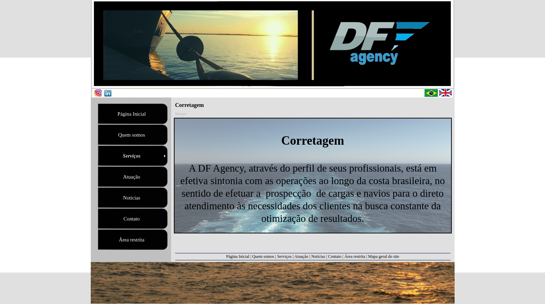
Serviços (284, 256)
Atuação (301, 256)
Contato (334, 256)
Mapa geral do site (383, 256)
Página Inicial (237, 256)
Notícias (318, 256)
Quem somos (263, 256)
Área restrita (354, 256)
